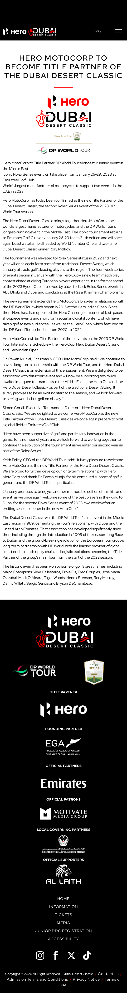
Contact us (108, 973)
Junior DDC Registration (63, 930)
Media (63, 922)
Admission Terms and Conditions (37, 979)
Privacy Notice (86, 979)
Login (99, 30)
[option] (65, 783)
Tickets (63, 914)
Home (63, 898)
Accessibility (63, 938)
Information (63, 906)
